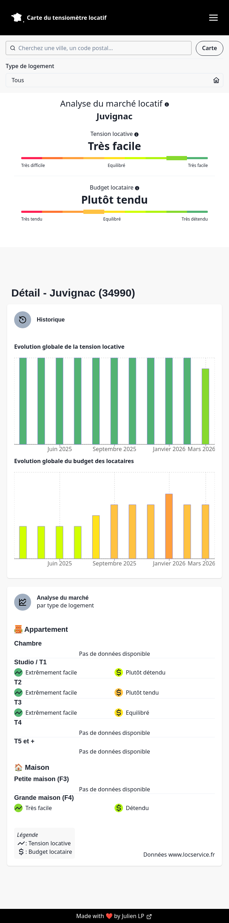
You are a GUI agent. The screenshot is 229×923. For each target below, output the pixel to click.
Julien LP (137, 916)
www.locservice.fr (191, 854)
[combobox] (99, 48)
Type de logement (30, 66)
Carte (209, 48)
